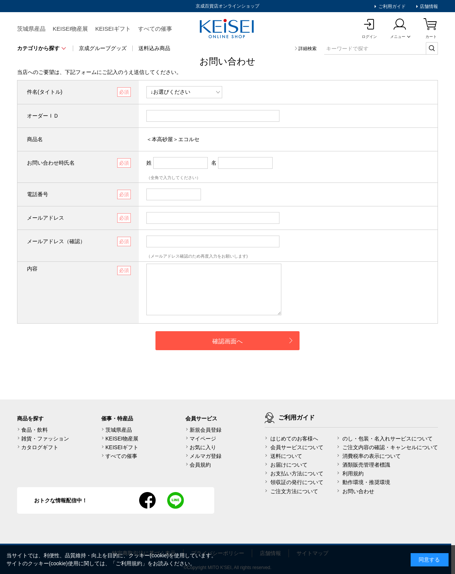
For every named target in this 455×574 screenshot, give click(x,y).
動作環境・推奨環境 (366, 482)
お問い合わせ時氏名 (51, 163)
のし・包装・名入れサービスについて (387, 439)
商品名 (35, 139)
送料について (286, 456)
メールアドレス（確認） (56, 241)
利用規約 (353, 473)
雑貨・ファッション (45, 439)
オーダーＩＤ (43, 116)
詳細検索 (307, 48)
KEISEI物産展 (70, 28)
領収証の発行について (296, 482)
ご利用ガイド (391, 6)
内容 (32, 269)
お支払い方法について (296, 473)
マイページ (203, 439)
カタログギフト (39, 447)
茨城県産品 (31, 28)
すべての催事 (155, 28)
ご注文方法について (294, 491)
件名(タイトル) (44, 92)
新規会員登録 (205, 430)
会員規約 (200, 465)
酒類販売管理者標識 (366, 465)
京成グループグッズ (103, 48)
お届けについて (289, 465)
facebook (147, 500)
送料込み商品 (154, 48)
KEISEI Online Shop (227, 29)
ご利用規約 (129, 563)
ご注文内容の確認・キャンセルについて (390, 447)
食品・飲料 (34, 430)
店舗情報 (428, 6)
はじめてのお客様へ (294, 439)
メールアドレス (45, 218)
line (175, 500)
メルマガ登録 (205, 456)
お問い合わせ (358, 491)
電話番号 (37, 194)
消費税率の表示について (371, 456)
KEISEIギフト (112, 28)
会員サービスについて (296, 447)
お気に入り (203, 447)
